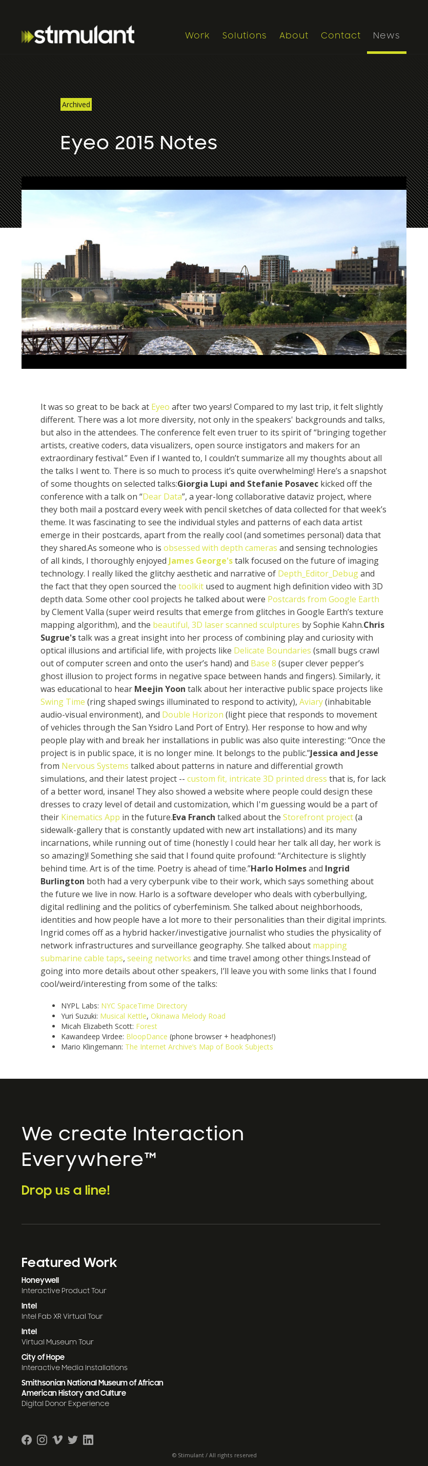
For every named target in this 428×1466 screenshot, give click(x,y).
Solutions (244, 36)
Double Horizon (192, 714)
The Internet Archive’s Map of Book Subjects (199, 1047)
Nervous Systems (95, 765)
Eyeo (160, 406)
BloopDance (147, 1036)
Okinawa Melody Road (188, 1016)
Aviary (311, 701)
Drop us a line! (66, 1190)
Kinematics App (90, 817)
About (294, 36)
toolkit (190, 586)
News (386, 36)
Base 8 (263, 663)
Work (197, 36)
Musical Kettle (123, 1016)
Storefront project (318, 817)
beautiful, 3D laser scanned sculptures (226, 624)
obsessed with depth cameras (220, 547)
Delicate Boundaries (272, 650)
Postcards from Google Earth (323, 599)
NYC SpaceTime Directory (144, 1006)
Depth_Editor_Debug (318, 573)
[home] (100, 34)
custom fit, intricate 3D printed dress (257, 778)
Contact (341, 36)
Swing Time (62, 701)
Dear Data (162, 496)
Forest (146, 1026)
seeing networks (159, 958)
